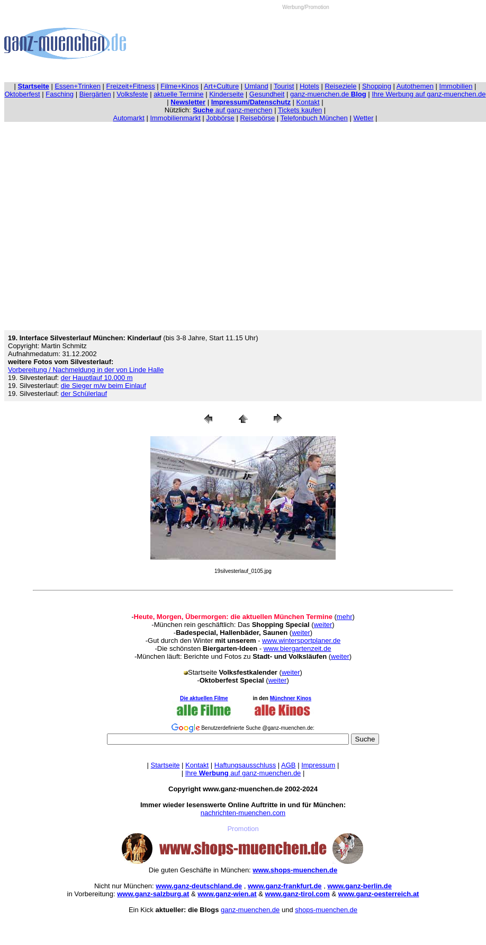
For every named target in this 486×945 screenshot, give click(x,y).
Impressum (318, 765)
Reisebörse (257, 118)
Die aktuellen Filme (204, 698)
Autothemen (415, 86)
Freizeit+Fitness (130, 86)
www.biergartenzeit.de (297, 648)
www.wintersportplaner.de (301, 640)
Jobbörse (220, 118)
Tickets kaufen (300, 110)
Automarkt (129, 118)
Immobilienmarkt (175, 118)
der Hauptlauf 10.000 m (97, 378)
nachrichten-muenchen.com (243, 813)
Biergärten (95, 94)
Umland (256, 86)
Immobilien (456, 86)
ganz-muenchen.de (328, 94)
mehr (345, 617)
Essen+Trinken (78, 86)
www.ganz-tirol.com (297, 894)
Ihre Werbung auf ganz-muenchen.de (428, 94)
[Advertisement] (305, 43)
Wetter (363, 118)
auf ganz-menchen (232, 110)
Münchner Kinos (290, 698)
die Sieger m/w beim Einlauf (103, 386)
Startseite (165, 765)
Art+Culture (221, 86)
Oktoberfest (22, 94)
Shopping (376, 86)
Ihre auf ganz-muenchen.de (243, 773)
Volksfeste (132, 94)
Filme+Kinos (179, 86)
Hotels (309, 86)
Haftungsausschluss (245, 765)
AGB (288, 765)
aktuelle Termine (178, 94)
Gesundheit (267, 94)
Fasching (60, 94)
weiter (323, 625)
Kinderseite (226, 94)
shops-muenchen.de (326, 910)
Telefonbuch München (314, 118)
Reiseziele (340, 86)
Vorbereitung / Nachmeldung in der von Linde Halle (86, 370)
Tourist (284, 86)
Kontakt (308, 102)
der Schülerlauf (84, 394)
